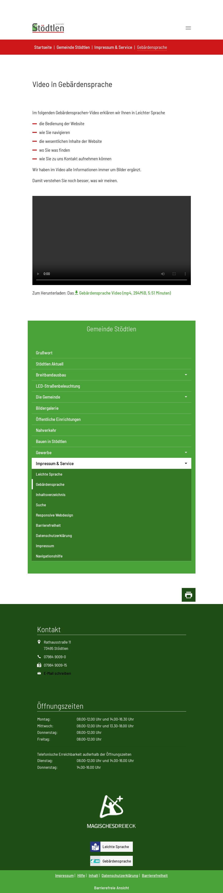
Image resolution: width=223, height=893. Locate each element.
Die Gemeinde (48, 397)
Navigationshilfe (49, 555)
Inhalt (93, 875)
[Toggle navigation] (188, 28)
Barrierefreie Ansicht (111, 887)
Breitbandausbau (51, 374)
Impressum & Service (55, 463)
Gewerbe (43, 452)
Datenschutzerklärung (54, 535)
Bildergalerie (47, 408)
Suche (41, 504)
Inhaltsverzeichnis (50, 494)
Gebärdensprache (50, 484)
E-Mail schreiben (57, 673)
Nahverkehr (46, 430)
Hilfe (81, 875)
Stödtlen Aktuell (49, 363)
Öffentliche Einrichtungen (58, 419)
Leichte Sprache (49, 474)
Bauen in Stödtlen (51, 441)
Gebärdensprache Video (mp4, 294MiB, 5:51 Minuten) (125, 292)
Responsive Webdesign (54, 514)
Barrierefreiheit (48, 525)
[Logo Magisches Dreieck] (111, 812)
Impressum (45, 545)
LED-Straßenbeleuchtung (58, 386)
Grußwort (44, 352)
